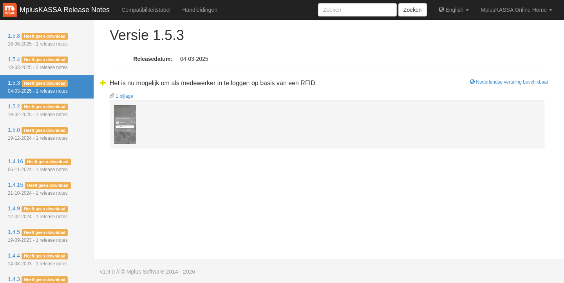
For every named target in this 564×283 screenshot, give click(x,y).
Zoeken (412, 10)
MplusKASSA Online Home (516, 10)
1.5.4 (38, 63)
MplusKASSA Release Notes (65, 10)
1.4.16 (39, 165)
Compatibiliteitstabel (145, 10)
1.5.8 (38, 40)
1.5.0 (38, 134)
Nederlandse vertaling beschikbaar (509, 82)
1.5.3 (38, 87)
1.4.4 (38, 259)
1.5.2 (38, 110)
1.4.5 (38, 236)
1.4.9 (38, 212)
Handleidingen (199, 10)
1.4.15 (39, 189)
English (454, 10)
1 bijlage (121, 96)
